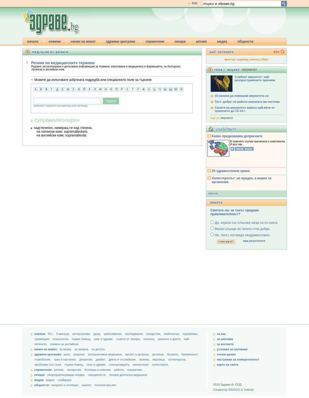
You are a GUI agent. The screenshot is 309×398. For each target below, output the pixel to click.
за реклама (225, 339)
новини (55, 41)
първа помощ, (82, 339)
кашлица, (159, 359)
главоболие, (43, 359)
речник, (59, 369)
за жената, (81, 349)
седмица (242, 59)
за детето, (98, 349)
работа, (119, 369)
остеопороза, (177, 359)
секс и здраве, (104, 339)
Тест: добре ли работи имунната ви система (247, 101)
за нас (221, 333)
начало (33, 41)
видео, (50, 380)
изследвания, (134, 333)
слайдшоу (65, 380)
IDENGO (234, 389)
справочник (154, 41)
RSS (195, 3)
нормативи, (190, 333)
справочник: (43, 369)
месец (254, 59)
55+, (50, 333)
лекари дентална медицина (128, 374)
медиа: (39, 380)
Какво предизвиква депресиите (237, 136)
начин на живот (83, 41)
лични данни (226, 354)
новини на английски (64, 344)
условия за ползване (232, 349)
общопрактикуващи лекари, (66, 374)
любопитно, (172, 333)
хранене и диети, (170, 339)
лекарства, (154, 333)
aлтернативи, (81, 333)
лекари (180, 41)
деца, (97, 333)
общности (245, 41)
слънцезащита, (120, 364)
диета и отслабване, (122, 359)
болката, (173, 354)
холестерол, (160, 364)
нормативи (134, 369)
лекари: (40, 374)
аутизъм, (158, 354)
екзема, (145, 359)
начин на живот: (46, 349)
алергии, (79, 354)
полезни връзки (105, 385)
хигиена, (149, 339)
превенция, (43, 339)
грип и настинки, (65, 359)
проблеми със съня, (49, 364)
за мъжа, (65, 349)
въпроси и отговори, (65, 385)
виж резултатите (254, 240)
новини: (40, 333)
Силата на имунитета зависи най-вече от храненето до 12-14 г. (245, 109)
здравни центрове (120, 41)
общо (264, 59)
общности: (42, 385)
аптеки (201, 41)
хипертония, (141, 364)
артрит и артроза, (137, 354)
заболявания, (113, 333)
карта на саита (227, 364)
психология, (61, 339)
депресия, (86, 359)
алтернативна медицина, (105, 354)
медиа (222, 41)
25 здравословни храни (231, 171)
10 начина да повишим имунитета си (242, 95)
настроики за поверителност (238, 359)
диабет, (101, 359)
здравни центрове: (48, 354)
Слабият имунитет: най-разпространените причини (255, 78)
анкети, (87, 385)
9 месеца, (63, 333)
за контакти (225, 344)
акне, (68, 354)
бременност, (190, 354)
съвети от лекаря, (128, 339)
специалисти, (97, 374)
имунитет (226, 117)
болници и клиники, (97, 369)
